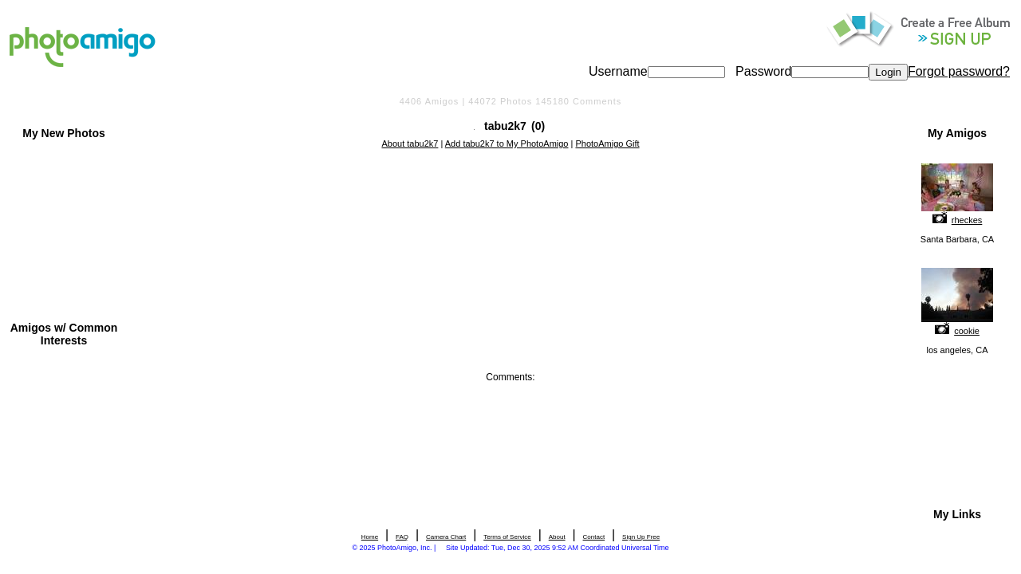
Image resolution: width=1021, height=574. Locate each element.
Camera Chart (446, 537)
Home (369, 537)
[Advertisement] (510, 194)
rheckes (967, 220)
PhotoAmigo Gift (607, 143)
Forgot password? (959, 71)
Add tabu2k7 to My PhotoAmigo (507, 143)
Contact (594, 537)
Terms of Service (507, 537)
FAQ (402, 537)
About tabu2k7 (409, 143)
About (557, 537)
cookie (967, 331)
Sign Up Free (641, 537)
